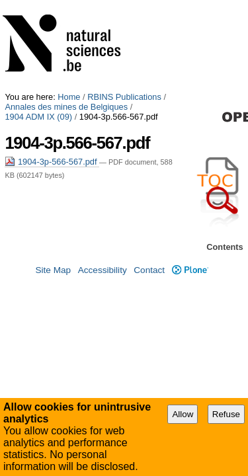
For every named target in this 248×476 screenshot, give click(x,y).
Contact (149, 272)
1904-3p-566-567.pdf (52, 70)
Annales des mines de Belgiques (66, 15)
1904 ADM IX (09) (168, 15)
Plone (190, 272)
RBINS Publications (124, 5)
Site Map (53, 272)
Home (69, 5)
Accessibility (102, 272)
